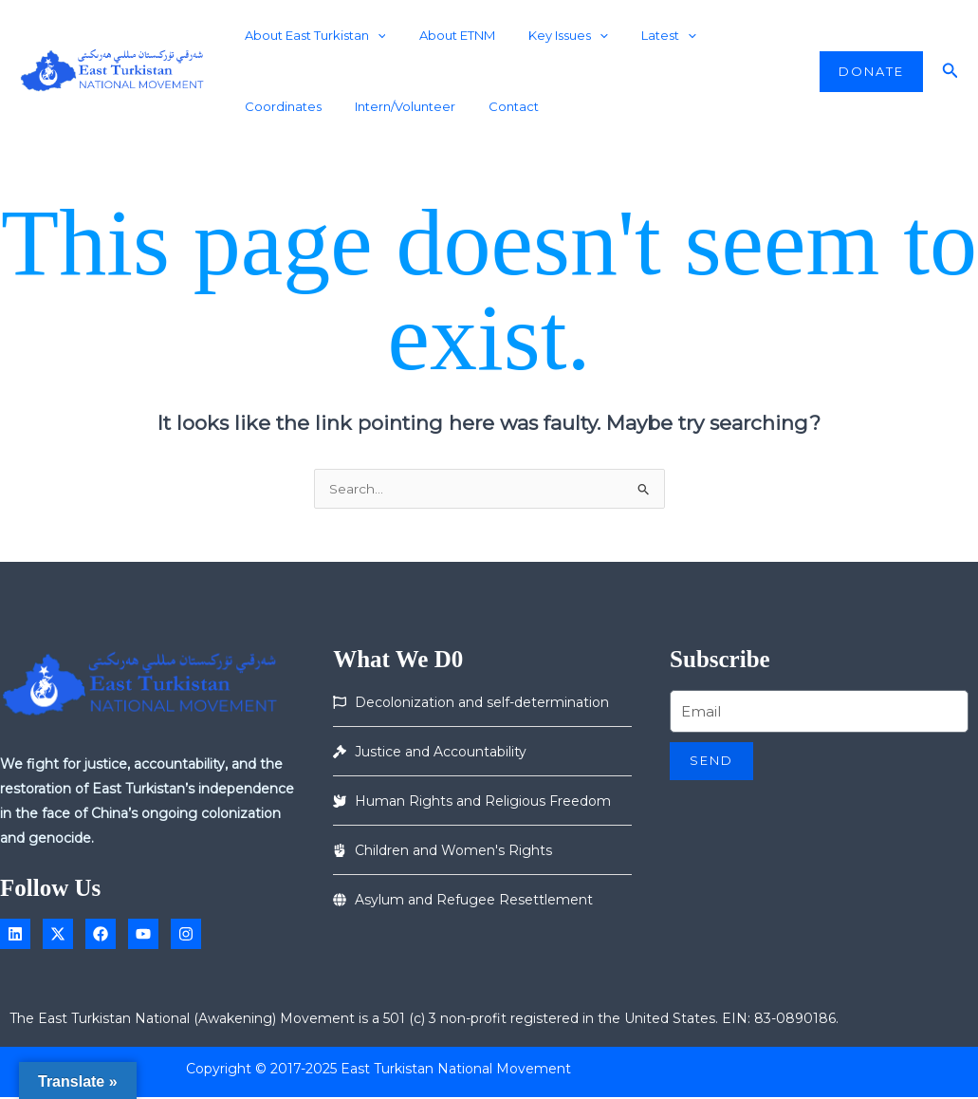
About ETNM (444, 35)
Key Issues (546, 35)
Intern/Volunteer (290, 106)
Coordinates (728, 35)
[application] (372, 35)
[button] (871, 71)
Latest (638, 35)
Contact (390, 106)
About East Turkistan (310, 35)
